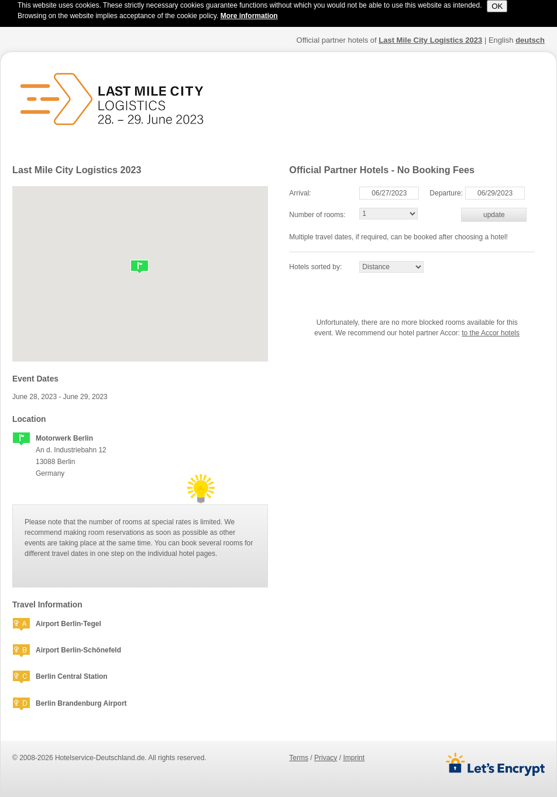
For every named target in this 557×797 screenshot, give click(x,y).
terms (298, 758)
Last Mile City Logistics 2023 (430, 40)
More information (249, 16)
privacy (325, 758)
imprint (354, 758)
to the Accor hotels (491, 333)
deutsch (530, 40)
